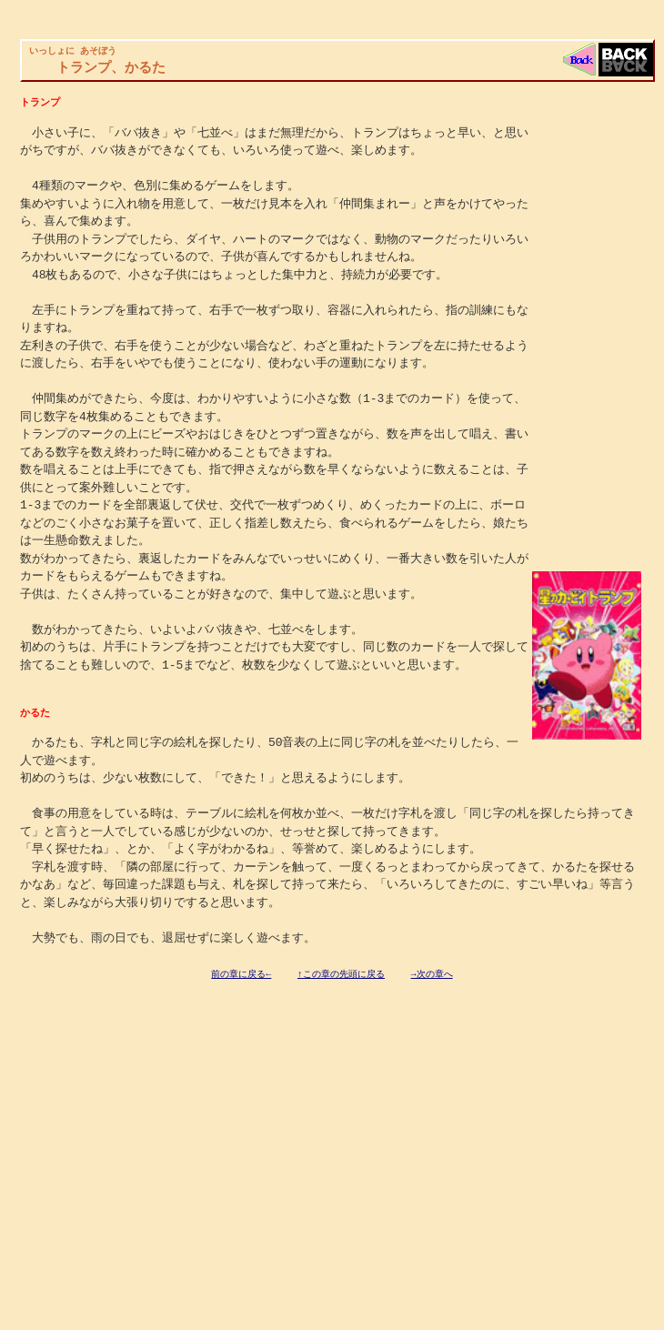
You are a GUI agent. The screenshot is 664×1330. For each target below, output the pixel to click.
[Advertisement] (159, 1118)
